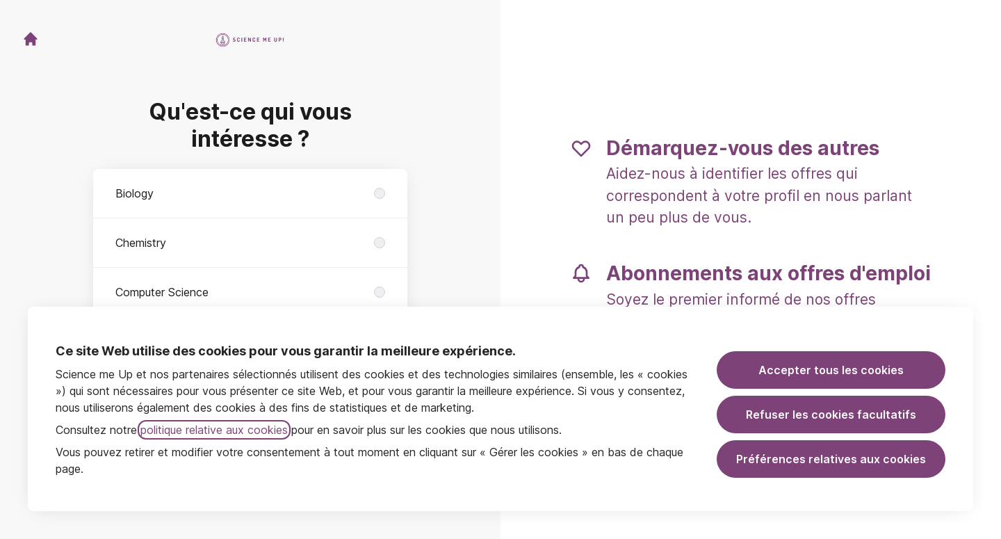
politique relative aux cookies (214, 430)
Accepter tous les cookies (831, 370)
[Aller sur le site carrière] (30, 39)
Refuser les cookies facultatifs (831, 414)
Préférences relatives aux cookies (831, 459)
